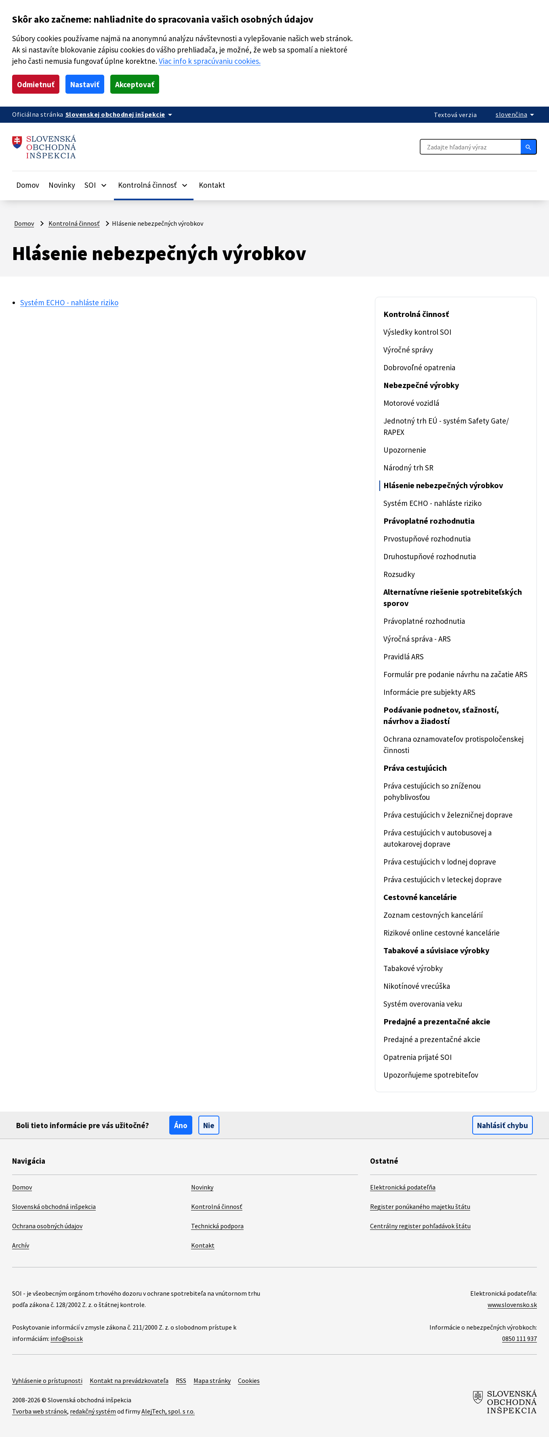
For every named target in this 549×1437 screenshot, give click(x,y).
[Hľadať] (529, 146)
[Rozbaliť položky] (103, 185)
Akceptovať (134, 84)
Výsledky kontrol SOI (417, 332)
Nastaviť (84, 84)
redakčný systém (93, 1411)
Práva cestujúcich (415, 768)
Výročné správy (408, 350)
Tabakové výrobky (413, 968)
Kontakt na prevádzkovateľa (129, 1380)
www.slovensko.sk (512, 1305)
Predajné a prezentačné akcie (436, 1021)
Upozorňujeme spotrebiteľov (430, 1075)
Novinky (61, 185)
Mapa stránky (212, 1380)
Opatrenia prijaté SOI (417, 1057)
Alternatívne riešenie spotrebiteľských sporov (452, 597)
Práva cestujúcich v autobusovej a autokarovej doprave (437, 838)
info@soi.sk (66, 1338)
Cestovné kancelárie (420, 897)
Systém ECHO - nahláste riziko (69, 302)
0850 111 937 (519, 1338)
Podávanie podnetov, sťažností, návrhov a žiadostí (441, 715)
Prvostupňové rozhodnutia (427, 538)
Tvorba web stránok (39, 1411)
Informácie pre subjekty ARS (429, 692)
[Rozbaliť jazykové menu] (516, 114)
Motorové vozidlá (411, 403)
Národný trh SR (408, 467)
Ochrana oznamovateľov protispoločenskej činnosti (453, 744)
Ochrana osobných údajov (47, 1226)
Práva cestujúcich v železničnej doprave (448, 815)
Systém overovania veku (422, 1004)
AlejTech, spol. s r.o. (168, 1411)
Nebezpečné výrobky (421, 385)
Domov (27, 185)
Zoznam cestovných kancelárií (433, 915)
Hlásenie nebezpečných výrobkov (443, 485)
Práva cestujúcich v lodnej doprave (439, 861)
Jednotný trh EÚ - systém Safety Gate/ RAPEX (446, 426)
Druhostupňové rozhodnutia (429, 556)
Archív (20, 1245)
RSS (181, 1380)
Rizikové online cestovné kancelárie (441, 933)
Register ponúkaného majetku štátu (420, 1206)
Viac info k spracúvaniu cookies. (210, 61)
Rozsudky (399, 574)
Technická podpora (217, 1226)
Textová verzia (455, 115)
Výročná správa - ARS (417, 639)
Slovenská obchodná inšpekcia (54, 1206)
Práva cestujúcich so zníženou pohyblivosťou (432, 791)
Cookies (249, 1380)
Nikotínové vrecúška (416, 986)
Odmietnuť (36, 84)
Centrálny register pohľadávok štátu (420, 1226)
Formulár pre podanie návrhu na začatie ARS (455, 674)
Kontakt (212, 185)
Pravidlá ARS (403, 656)
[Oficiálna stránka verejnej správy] (120, 114)
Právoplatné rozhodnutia (429, 521)
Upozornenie (404, 450)
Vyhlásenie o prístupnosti (47, 1380)
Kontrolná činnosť (74, 223)
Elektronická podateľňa (402, 1187)
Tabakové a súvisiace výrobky (436, 950)
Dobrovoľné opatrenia (419, 367)
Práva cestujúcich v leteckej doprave (442, 879)
